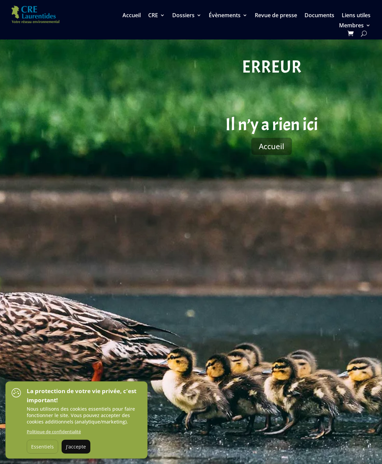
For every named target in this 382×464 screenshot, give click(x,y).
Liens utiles (356, 16)
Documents (319, 16)
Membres (351, 26)
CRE (153, 16)
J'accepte (76, 446)
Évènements (225, 16)
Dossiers (183, 16)
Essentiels (42, 446)
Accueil (131, 16)
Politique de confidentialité (54, 432)
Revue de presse (276, 16)
